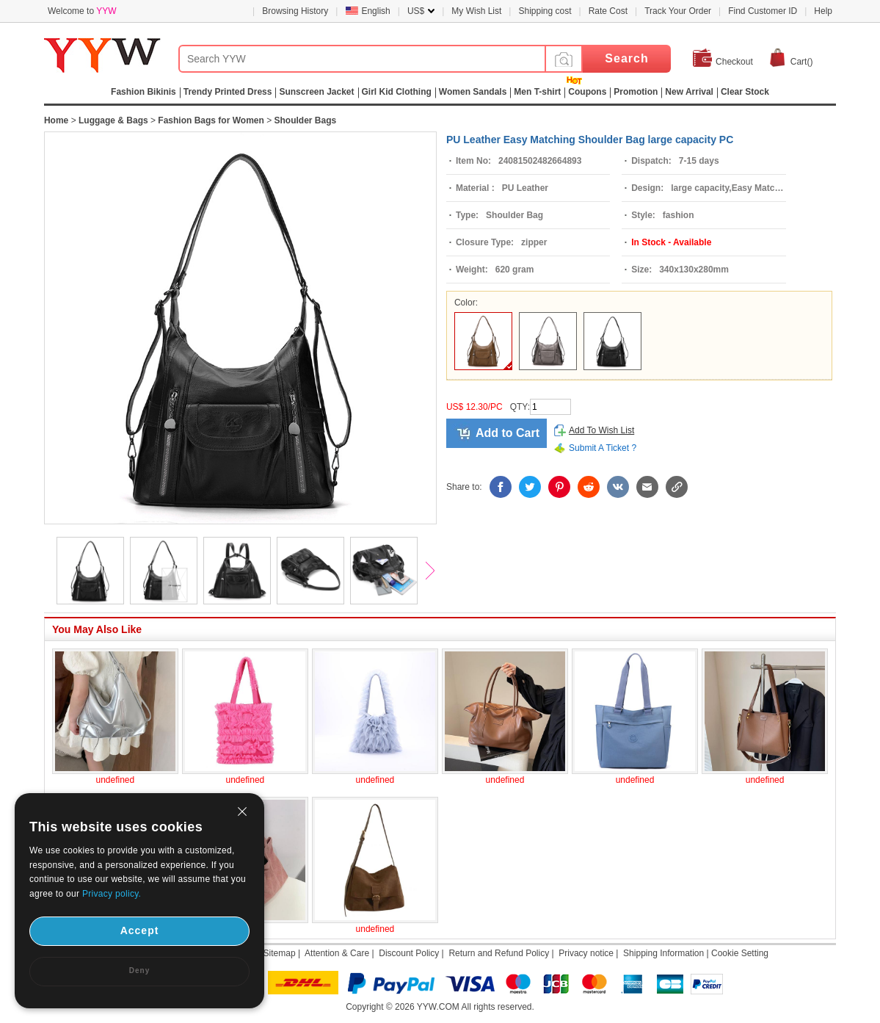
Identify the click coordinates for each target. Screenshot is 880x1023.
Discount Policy (409, 953)
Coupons (587, 92)
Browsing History (295, 11)
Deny (139, 970)
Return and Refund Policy (498, 953)
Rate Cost (608, 11)
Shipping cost (544, 11)
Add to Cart (507, 433)
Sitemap (279, 953)
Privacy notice (586, 953)
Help (823, 11)
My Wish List (476, 11)
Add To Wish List (601, 430)
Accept (139, 930)
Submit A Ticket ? (602, 448)
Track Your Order (677, 11)
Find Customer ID (762, 11)
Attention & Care (337, 953)
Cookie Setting (739, 953)
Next (437, 572)
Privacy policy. (111, 894)
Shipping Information (663, 953)
